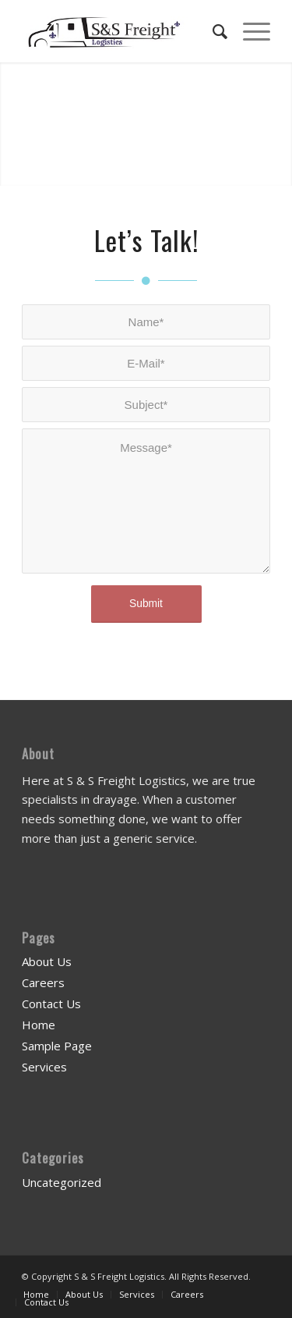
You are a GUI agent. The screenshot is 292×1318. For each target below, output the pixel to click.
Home (38, 1024)
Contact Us (51, 1003)
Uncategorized (61, 1182)
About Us (47, 961)
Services (44, 1067)
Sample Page (57, 1045)
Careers (43, 982)
